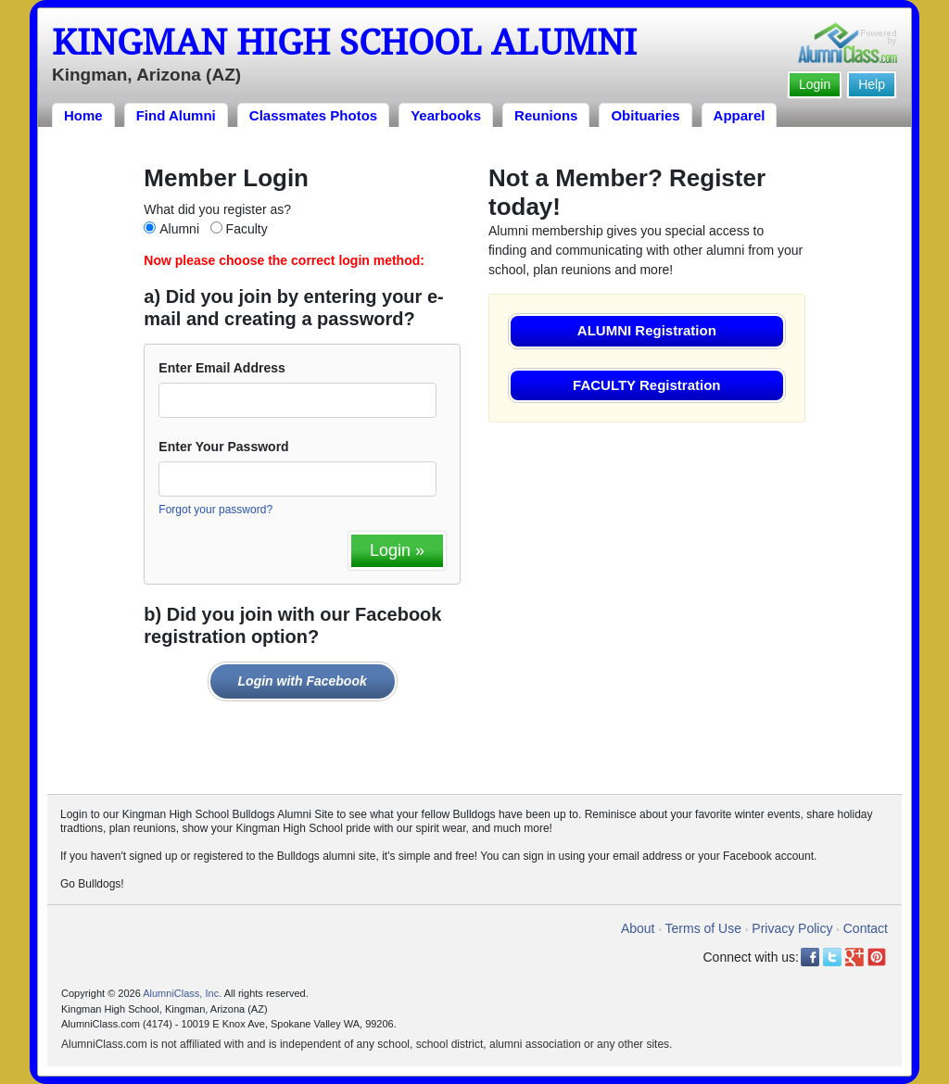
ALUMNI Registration (646, 330)
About (638, 928)
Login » (397, 550)
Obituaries (645, 115)
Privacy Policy (792, 928)
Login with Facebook (302, 681)
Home (83, 115)
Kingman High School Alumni (344, 42)
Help (871, 84)
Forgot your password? (215, 509)
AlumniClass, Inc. (182, 993)
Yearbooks (446, 115)
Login (814, 84)
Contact (865, 928)
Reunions (545, 115)
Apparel (740, 115)
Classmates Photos (313, 115)
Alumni (179, 228)
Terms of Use (703, 928)
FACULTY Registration (646, 385)
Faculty (247, 228)
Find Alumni (176, 115)
